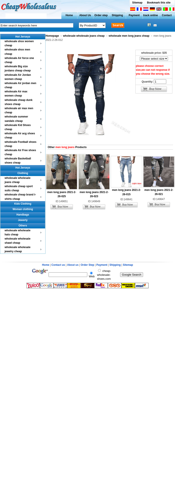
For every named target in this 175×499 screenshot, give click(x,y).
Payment (134, 15)
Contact (167, 15)
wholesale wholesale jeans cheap (84, 35)
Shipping (117, 15)
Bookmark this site (158, 2)
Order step (101, 15)
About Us (85, 15)
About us (73, 264)
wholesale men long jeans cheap (129, 35)
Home (69, 15)
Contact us (58, 264)
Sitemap (137, 2)
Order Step (88, 264)
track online (150, 15)
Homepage (52, 35)
